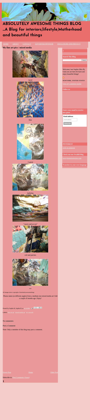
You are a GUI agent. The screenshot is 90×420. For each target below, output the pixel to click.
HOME (5, 44)
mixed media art (20, 312)
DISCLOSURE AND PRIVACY (69, 44)
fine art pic (11, 312)
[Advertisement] (69, 134)
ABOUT (15, 44)
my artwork (29, 312)
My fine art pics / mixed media (17, 47)
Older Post (54, 372)
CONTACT (27, 44)
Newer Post (7, 372)
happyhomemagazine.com (72, 158)
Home (31, 372)
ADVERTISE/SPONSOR (44, 44)
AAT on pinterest (69, 148)
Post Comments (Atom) (21, 377)
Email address (68, 116)
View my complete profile (72, 84)
